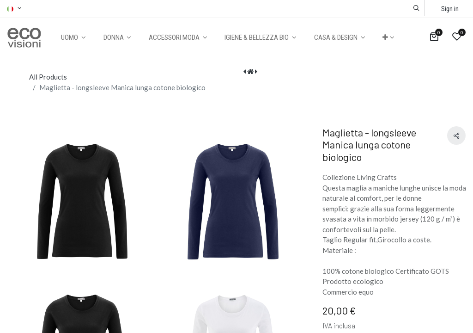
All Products (48, 77)
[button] (416, 8)
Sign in (450, 9)
